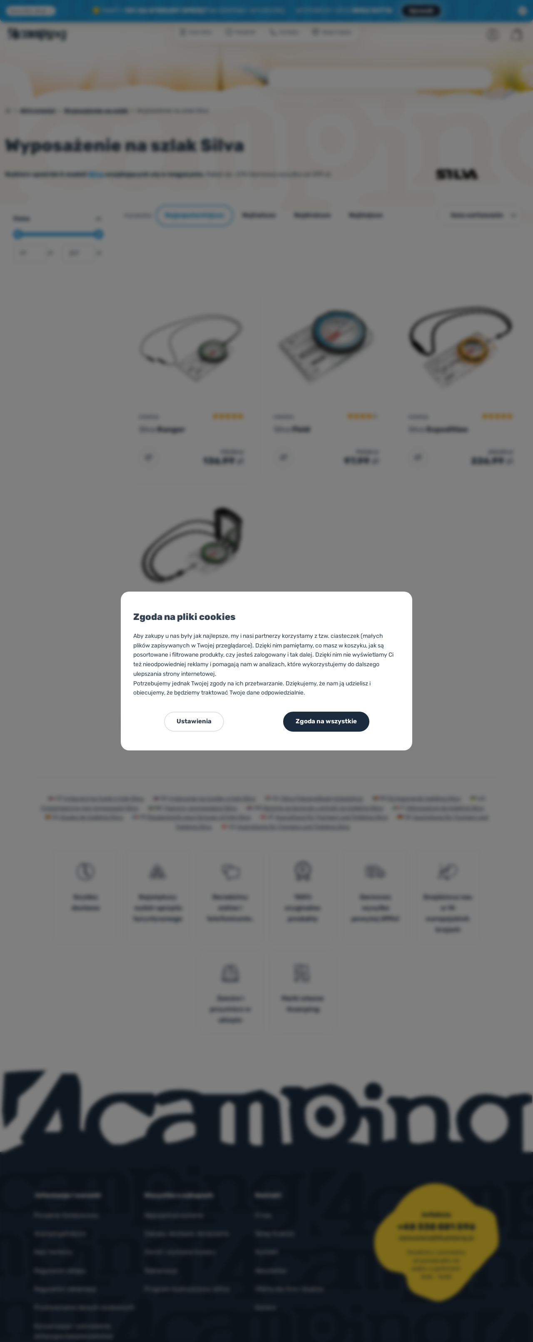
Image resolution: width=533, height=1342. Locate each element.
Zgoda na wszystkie (326, 721)
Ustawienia (194, 721)
